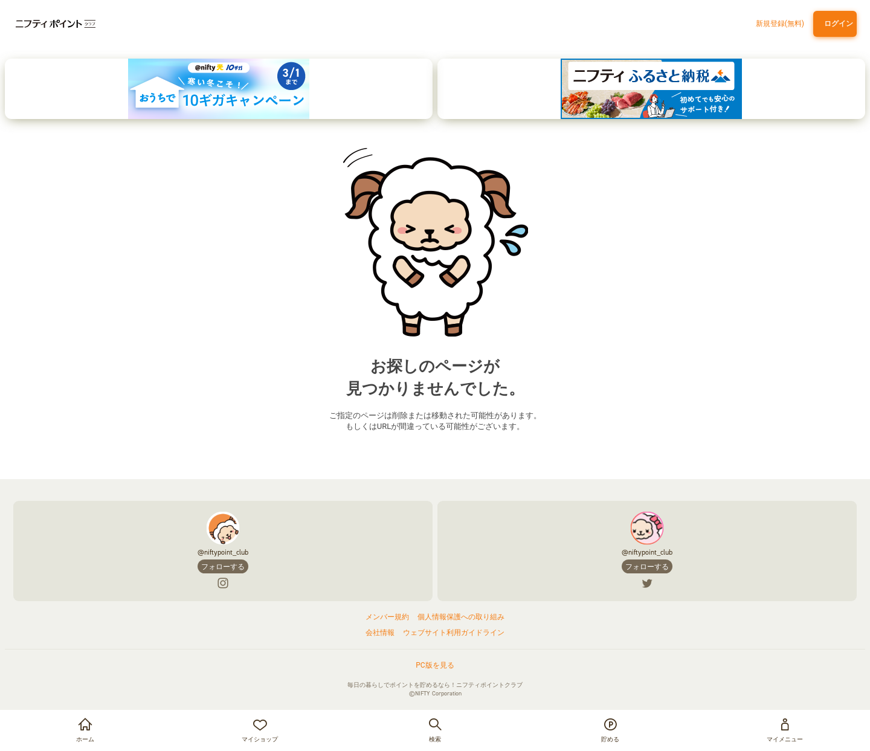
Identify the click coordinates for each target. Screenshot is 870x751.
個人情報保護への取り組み (460, 617)
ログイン (837, 23)
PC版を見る (435, 665)
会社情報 (380, 632)
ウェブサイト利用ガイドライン (453, 632)
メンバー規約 (387, 617)
